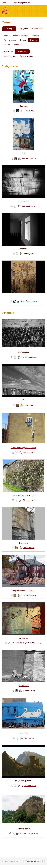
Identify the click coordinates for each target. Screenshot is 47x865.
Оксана (29, 357)
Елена (29, 253)
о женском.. (23, 638)
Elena (29, 452)
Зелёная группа (10, 56)
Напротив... (23, 249)
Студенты (23, 733)
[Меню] (42, 11)
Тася (28, 405)
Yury (29, 738)
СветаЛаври (29, 301)
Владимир (29, 595)
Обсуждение (23, 29)
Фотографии (9, 29)
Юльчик (29, 833)
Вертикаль (23, 543)
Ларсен (29, 690)
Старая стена (23, 201)
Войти (5, 3)
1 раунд (23, 40)
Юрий (29, 786)
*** (23, 296)
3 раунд (7, 45)
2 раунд (33, 40)
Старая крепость (23, 828)
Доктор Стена (23, 686)
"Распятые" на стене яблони (23, 495)
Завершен (18, 45)
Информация (37, 29)
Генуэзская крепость (23, 781)
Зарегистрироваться (21, 3)
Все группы (8, 51)
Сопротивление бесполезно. (23, 591)
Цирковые (23, 106)
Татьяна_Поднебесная (29, 643)
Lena (29, 111)
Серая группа (22, 51)
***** (23, 154)
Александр (29, 206)
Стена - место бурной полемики (23, 448)
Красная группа (26, 56)
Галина (29, 158)
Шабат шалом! (23, 353)
